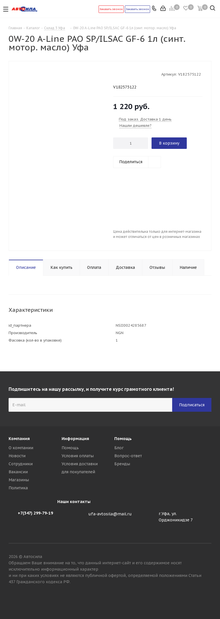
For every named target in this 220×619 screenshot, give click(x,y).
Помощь (70, 447)
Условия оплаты (78, 455)
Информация (75, 438)
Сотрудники (21, 463)
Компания (19, 438)
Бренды (122, 463)
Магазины (19, 479)
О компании (21, 447)
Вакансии (18, 471)
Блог (119, 447)
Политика (18, 487)
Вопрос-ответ (128, 455)
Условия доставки (80, 463)
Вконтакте (207, 598)
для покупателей (78, 471)
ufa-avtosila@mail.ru (110, 514)
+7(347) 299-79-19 (35, 513)
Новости (17, 455)
